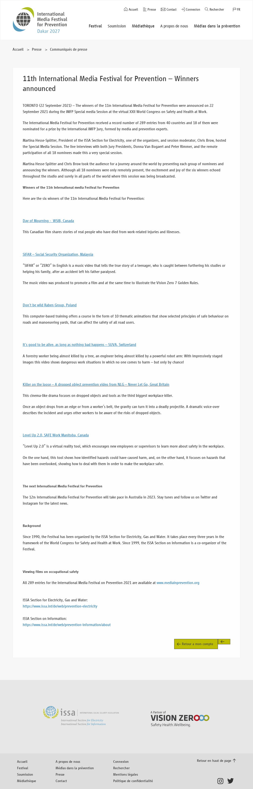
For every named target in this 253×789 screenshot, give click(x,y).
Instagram (221, 781)
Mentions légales (125, 774)
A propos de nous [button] (174, 26)
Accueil (133, 9)
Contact (171, 9)
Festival (22, 768)
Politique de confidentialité (133, 781)
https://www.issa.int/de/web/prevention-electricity (60, 606)
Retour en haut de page (214, 760)
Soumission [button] (117, 26)
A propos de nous (68, 761)
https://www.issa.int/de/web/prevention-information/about (67, 625)
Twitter (231, 781)
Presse (152, 9)
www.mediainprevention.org (178, 583)
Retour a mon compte (197, 644)
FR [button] (238, 9)
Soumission (25, 774)
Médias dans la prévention (75, 768)
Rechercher (217, 9)
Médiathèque (26, 781)
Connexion (193, 9)
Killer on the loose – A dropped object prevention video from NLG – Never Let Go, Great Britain (96, 384)
